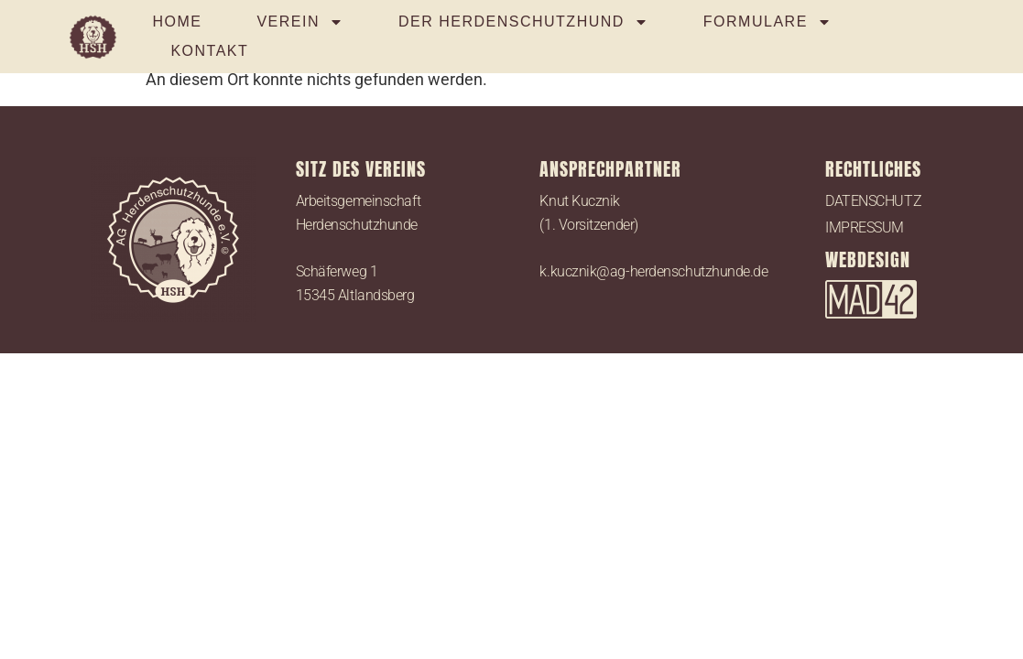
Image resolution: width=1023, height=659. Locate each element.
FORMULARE (767, 22)
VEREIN (299, 22)
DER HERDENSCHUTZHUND (523, 22)
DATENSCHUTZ (873, 201)
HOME (176, 21)
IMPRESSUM (864, 227)
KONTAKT (209, 51)
